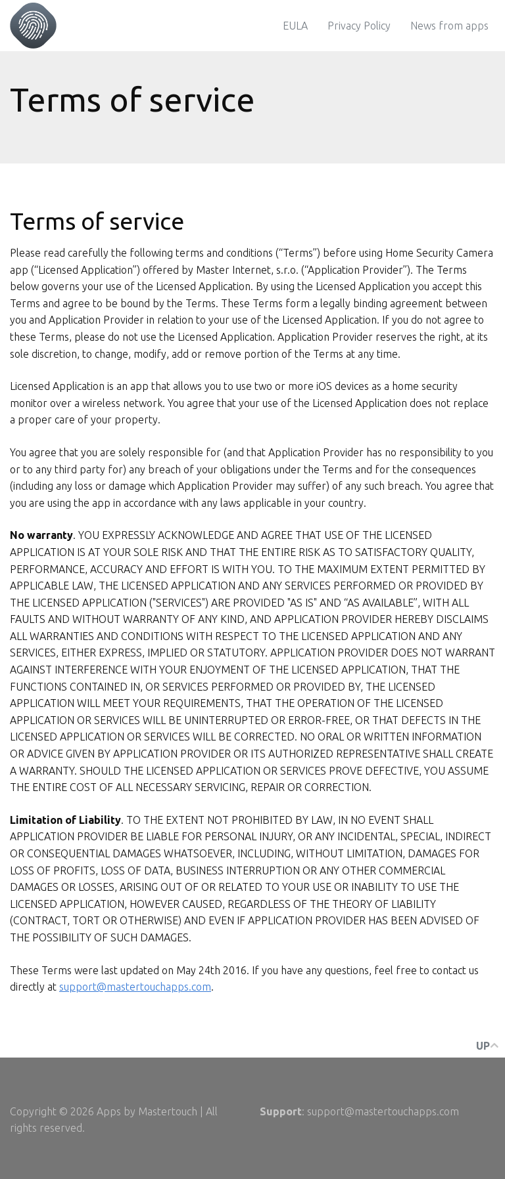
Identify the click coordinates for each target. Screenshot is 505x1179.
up (487, 1046)
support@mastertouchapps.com (135, 987)
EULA (295, 26)
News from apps (449, 26)
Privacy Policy (359, 26)
